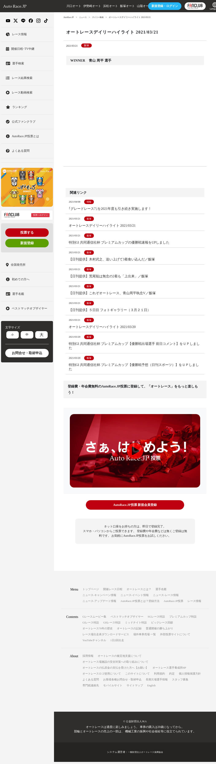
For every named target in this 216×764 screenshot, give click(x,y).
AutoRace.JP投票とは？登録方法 (139, 603)
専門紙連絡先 (90, 687)
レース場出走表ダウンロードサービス (105, 636)
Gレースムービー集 (94, 618)
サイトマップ (135, 687)
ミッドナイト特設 (136, 624)
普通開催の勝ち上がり (159, 630)
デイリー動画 (100, 17)
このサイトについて (137, 675)
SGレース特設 (156, 618)
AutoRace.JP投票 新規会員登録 (135, 507)
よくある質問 (90, 681)
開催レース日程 (112, 591)
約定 (172, 675)
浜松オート (102, 6)
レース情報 (194, 603)
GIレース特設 (90, 624)
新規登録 (27, 243)
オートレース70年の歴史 (97, 630)
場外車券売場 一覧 (144, 636)
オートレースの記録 (129, 630)
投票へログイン (40, 215)
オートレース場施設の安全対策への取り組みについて (115, 664)
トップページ (90, 591)
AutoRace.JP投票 (174, 603)
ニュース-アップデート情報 (99, 603)
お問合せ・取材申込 (27, 353)
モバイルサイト (112, 687)
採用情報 (87, 658)
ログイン (156, 6)
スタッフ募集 (180, 681)
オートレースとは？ (139, 591)
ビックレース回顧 (162, 624)
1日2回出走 (117, 642)
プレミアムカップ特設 (183, 618)
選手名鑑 (160, 591)
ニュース (84, 17)
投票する (27, 232)
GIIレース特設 (112, 624)
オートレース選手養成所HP (169, 670)
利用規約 (159, 675)
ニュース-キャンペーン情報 (99, 597)
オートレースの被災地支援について (120, 658)
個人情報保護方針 (190, 675)
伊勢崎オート (84, 6)
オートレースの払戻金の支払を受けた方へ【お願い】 (115, 670)
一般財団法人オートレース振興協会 (145, 754)
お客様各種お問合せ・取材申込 (122, 681)
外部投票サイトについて (175, 636)
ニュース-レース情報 (165, 597)
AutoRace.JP (68, 17)
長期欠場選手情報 (157, 681)
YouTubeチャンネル (94, 642)
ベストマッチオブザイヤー (127, 618)
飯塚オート (119, 6)
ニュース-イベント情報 (134, 597)
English (151, 687)
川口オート (65, 6)
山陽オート (136, 6)
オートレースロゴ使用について (101, 675)
